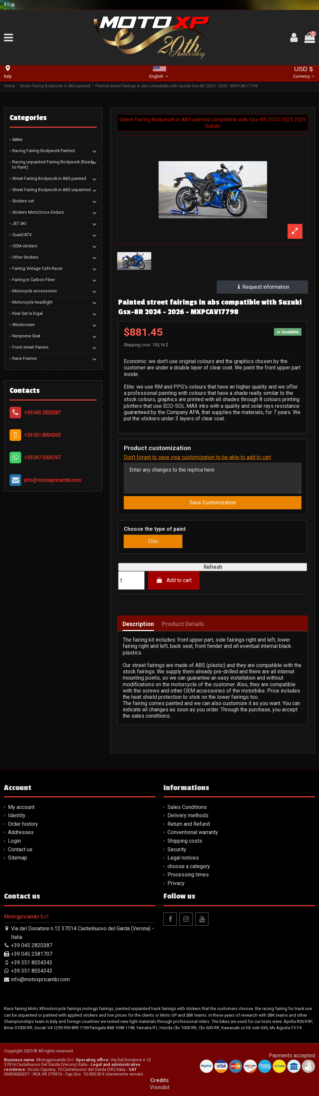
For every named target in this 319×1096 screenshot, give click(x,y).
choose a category (188, 866)
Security (176, 849)
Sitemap (17, 858)
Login (14, 841)
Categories (28, 117)
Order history (23, 824)
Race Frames (24, 358)
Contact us (20, 849)
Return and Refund (188, 824)
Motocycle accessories (34, 290)
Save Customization (213, 502)
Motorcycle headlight (32, 302)
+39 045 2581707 (31, 954)
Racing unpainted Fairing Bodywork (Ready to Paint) (53, 164)
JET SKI (19, 223)
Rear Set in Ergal (27, 313)
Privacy (176, 883)
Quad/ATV (22, 234)
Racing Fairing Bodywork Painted (43, 150)
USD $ (303, 72)
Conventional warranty (192, 832)
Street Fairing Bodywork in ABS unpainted (51, 189)
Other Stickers (25, 257)
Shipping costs (184, 841)
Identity (16, 815)
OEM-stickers (24, 245)
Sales (17, 139)
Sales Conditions (187, 807)
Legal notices (183, 858)
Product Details (183, 624)
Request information (263, 287)
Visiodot (159, 1087)
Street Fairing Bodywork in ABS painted (49, 178)
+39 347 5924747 (42, 457)
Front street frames (30, 347)
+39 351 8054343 (42, 435)
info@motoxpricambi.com (52, 480)
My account (21, 807)
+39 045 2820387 (42, 412)
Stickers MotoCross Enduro (38, 212)
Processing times (188, 874)
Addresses (21, 832)
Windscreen (23, 324)
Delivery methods (187, 815)
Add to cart (174, 580)
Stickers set (23, 200)
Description (138, 624)
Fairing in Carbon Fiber (33, 279)
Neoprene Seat (26, 335)
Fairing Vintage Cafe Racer (37, 268)
